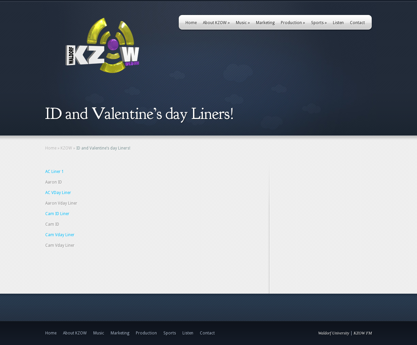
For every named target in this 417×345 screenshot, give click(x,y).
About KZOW (216, 22)
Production (293, 22)
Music (243, 22)
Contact (357, 22)
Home (191, 22)
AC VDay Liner (58, 192)
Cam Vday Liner (60, 234)
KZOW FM (363, 333)
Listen (338, 22)
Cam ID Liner (57, 213)
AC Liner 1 (54, 171)
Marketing (265, 22)
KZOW (66, 148)
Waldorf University (333, 333)
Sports (319, 22)
